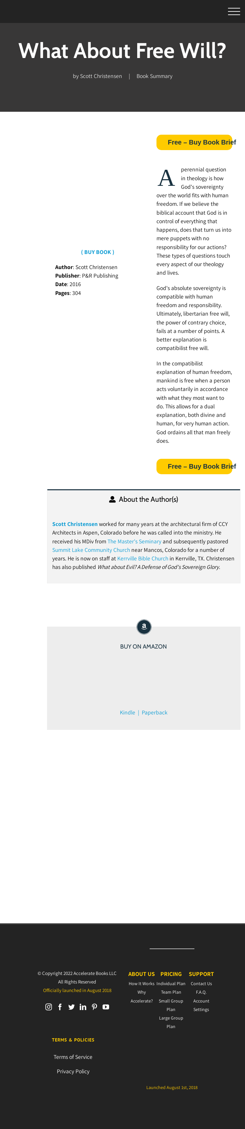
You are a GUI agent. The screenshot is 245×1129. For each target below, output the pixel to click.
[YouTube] (106, 1007)
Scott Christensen (75, 524)
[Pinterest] (94, 1007)
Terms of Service (73, 1057)
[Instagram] (48, 1007)
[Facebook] (60, 1007)
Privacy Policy (73, 1071)
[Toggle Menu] (234, 11)
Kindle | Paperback (144, 712)
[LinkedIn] (83, 1007)
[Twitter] (71, 1007)
